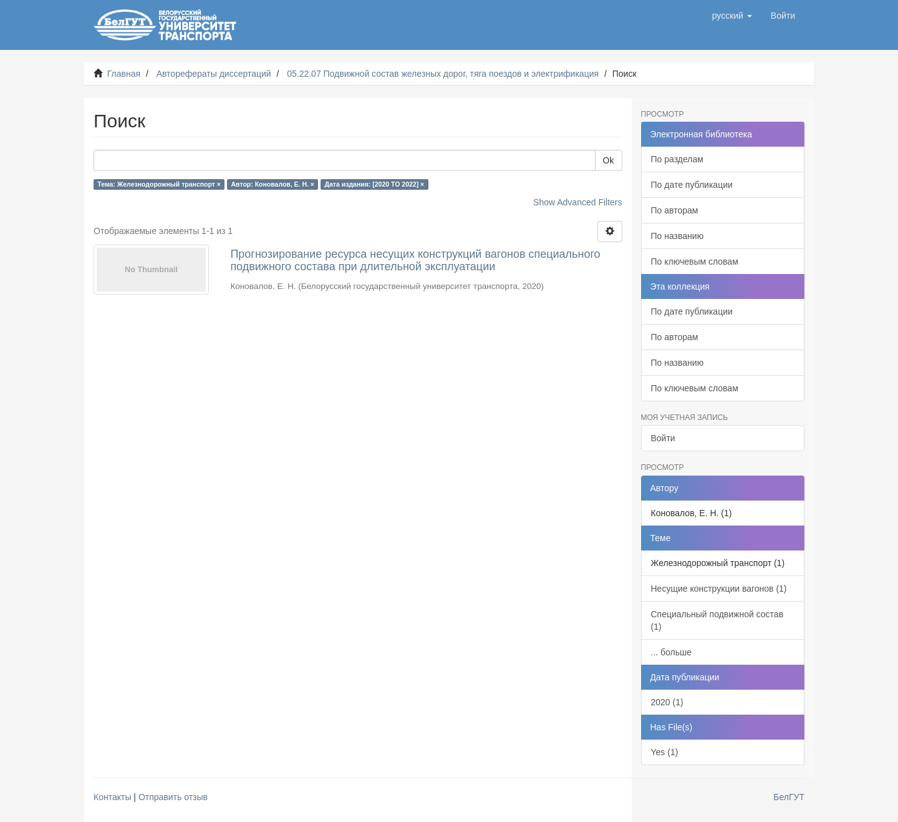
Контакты (112, 797)
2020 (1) (667, 702)
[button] (732, 15)
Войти (663, 438)
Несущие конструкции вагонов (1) (719, 589)
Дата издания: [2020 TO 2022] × (375, 184)
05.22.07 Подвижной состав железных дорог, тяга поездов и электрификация (443, 74)
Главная (123, 74)
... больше (671, 652)
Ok (608, 160)
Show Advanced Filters (577, 202)
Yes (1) (664, 752)
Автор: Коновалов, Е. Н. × (273, 184)
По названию (677, 236)
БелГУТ (788, 797)
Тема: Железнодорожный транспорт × (159, 184)
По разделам (677, 159)
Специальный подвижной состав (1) (717, 620)
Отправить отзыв (173, 797)
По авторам (674, 210)
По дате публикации (692, 185)
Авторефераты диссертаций (214, 74)
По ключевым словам (694, 262)
